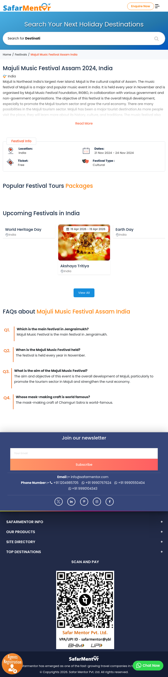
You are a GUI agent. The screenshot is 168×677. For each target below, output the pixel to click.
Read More (84, 123)
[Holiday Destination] (84, 38)
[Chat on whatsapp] (148, 666)
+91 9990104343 (82, 488)
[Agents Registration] (12, 664)
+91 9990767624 (96, 482)
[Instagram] (97, 502)
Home (7, 54)
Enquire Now (140, 6)
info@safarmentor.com (89, 477)
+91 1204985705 (64, 482)
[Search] (156, 38)
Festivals (21, 54)
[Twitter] (59, 502)
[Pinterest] (84, 502)
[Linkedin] (71, 502)
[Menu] (157, 5)
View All (84, 293)
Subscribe (84, 464)
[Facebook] (110, 502)
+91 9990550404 (129, 482)
